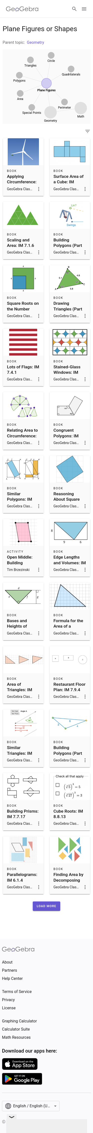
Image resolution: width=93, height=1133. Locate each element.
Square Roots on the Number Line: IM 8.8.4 (23, 309)
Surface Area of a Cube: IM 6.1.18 (69, 182)
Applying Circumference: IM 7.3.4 (21, 182)
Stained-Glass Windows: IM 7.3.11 (67, 372)
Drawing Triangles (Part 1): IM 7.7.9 (68, 309)
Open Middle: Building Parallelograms (21, 563)
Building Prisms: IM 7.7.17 (22, 814)
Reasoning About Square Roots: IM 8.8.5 (68, 499)
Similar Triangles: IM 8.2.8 (19, 753)
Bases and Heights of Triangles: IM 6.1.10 (19, 629)
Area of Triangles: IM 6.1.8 (19, 690)
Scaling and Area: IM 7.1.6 (20, 242)
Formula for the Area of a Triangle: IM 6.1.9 (68, 629)
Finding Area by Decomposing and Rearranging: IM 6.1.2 (69, 885)
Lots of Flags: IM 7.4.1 (23, 369)
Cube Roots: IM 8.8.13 (68, 814)
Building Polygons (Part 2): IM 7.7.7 (68, 245)
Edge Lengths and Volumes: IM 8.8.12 (70, 563)
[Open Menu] (84, 9)
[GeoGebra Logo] (22, 8)
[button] (46, 906)
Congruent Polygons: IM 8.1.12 (66, 436)
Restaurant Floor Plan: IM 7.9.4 (70, 687)
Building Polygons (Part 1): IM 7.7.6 (68, 753)
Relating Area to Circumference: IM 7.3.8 (22, 436)
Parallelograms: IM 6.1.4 (22, 877)
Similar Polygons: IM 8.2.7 (19, 499)
